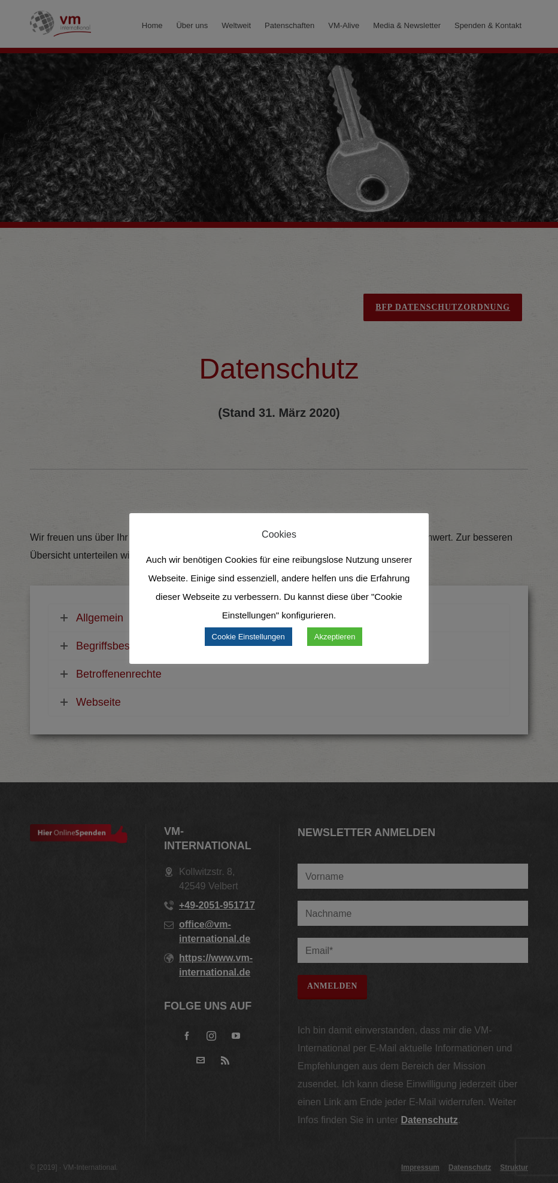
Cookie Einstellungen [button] (248, 636)
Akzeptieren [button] (335, 636)
